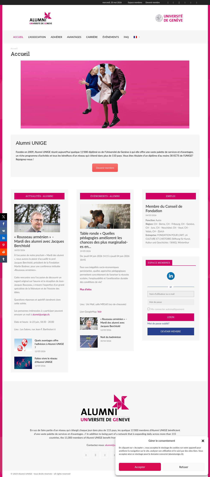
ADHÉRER (56, 36)
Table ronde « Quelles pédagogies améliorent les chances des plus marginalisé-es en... (104, 240)
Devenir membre (153, 2)
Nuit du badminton (110, 336)
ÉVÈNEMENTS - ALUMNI (105, 196)
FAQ (126, 36)
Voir (99, 311)
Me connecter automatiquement (167, 309)
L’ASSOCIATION (37, 36)
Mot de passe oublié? (158, 323)
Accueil (18, 36)
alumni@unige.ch (40, 314)
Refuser (183, 467)
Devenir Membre (171, 331)
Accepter (140, 467)
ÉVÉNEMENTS (111, 36)
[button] (203, 441)
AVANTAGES (74, 36)
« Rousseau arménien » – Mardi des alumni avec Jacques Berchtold (39, 241)
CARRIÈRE (92, 36)
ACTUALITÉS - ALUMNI (39, 196)
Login (170, 317)
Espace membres (135, 2)
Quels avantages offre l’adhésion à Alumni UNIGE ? (49, 344)
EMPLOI (170, 196)
